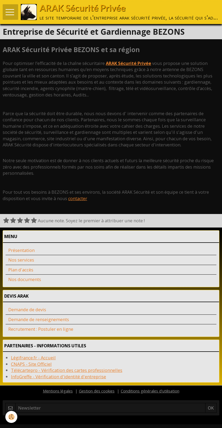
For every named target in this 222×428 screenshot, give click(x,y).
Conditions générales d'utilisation (150, 391)
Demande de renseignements (38, 319)
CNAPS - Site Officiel (31, 364)
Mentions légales (58, 391)
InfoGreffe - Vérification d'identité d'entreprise (58, 376)
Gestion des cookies (97, 391)
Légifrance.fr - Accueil (33, 358)
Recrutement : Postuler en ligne (40, 329)
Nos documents (24, 279)
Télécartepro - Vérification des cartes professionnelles (66, 370)
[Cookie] (11, 417)
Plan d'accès (20, 270)
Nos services (21, 260)
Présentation (21, 250)
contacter (77, 198)
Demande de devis (27, 309)
